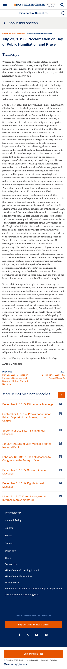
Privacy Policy (12, 582)
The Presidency (13, 512)
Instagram (46, 635)
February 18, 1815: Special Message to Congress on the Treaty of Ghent (26, 458)
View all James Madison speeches (61, 395)
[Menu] (5, 5)
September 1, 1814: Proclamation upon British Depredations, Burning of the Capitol (26, 417)
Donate (9, 543)
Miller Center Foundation (18, 576)
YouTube (36, 635)
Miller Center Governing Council (22, 570)
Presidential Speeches (13, 33)
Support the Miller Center (34, 624)
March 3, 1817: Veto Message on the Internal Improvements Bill (25, 498)
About (8, 558)
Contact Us (11, 564)
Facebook (19, 635)
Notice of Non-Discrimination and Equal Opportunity (33, 588)
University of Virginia (17, 4)
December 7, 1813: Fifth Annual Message (27, 404)
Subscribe (10, 550)
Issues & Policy (13, 520)
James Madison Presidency (40, 33)
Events (8, 535)
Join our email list (33, 653)
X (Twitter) (27, 634)
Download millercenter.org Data (22, 594)
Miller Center (34, 4)
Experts (9, 527)
